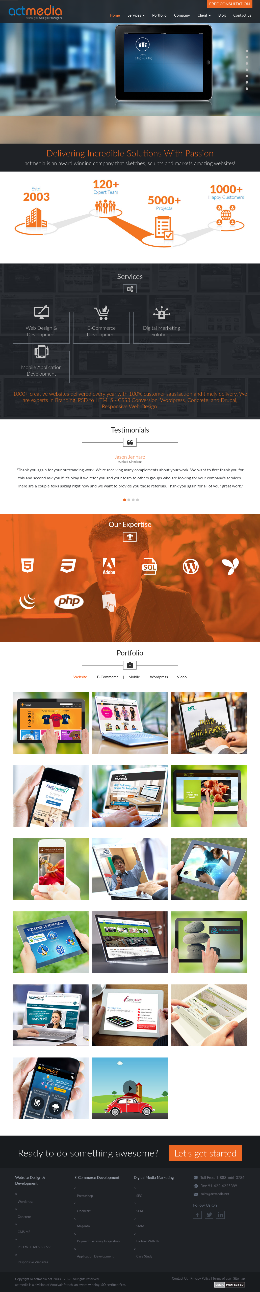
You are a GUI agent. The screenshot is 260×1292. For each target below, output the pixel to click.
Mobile (134, 677)
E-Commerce (107, 677)
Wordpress (159, 677)
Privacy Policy (200, 1278)
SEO (139, 1196)
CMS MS (24, 1232)
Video (182, 677)
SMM (140, 1226)
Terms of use (222, 1278)
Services (136, 15)
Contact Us (180, 1278)
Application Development (95, 1256)
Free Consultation (229, 3)
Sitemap (239, 1278)
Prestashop (85, 1196)
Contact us (242, 15)
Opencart (84, 1211)
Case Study (144, 1256)
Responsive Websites (33, 1262)
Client (204, 15)
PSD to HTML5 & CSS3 (34, 1247)
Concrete (24, 1217)
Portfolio (159, 15)
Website (80, 677)
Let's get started (205, 1152)
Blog (222, 15)
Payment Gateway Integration (98, 1241)
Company (182, 15)
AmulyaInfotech (61, 1285)
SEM (139, 1211)
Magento (83, 1226)
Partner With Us (148, 1241)
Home (115, 15)
